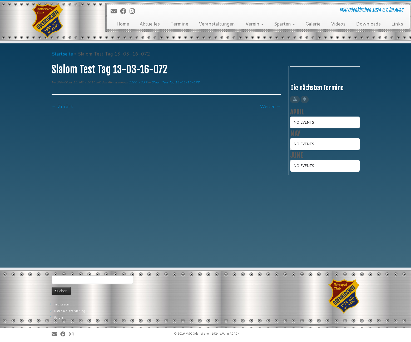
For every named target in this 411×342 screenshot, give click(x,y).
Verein (254, 23)
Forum (58, 317)
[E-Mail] (115, 11)
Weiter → (270, 106)
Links (397, 23)
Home (122, 23)
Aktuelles (150, 23)
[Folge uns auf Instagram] (134, 11)
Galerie (312, 23)
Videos (338, 23)
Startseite (62, 53)
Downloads (368, 23)
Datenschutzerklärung (69, 311)
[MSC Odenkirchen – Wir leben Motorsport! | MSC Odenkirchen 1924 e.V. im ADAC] (47, 21)
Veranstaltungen (217, 23)
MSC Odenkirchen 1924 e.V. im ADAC (211, 333)
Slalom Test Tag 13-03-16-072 (175, 82)
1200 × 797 (137, 82)
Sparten (284, 23)
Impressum (62, 304)
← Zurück (62, 106)
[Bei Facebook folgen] (125, 11)
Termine (179, 23)
